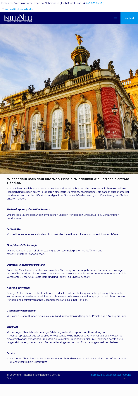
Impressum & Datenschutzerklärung (110, 374)
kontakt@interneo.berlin (19, 9)
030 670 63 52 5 (95, 3)
